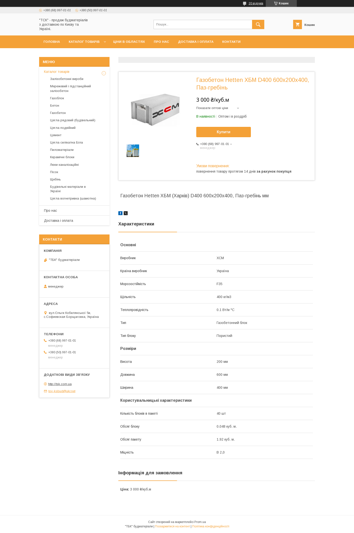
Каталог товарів (84, 42)
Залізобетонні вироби (66, 79)
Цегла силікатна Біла (66, 142)
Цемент (55, 135)
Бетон (54, 105)
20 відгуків (256, 3)
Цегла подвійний (63, 128)
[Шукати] (258, 24)
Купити (224, 132)
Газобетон (58, 113)
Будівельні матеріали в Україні (68, 189)
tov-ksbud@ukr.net (61, 391)
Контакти (231, 42)
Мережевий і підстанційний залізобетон (70, 88)
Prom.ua (200, 522)
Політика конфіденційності (210, 526)
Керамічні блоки (62, 157)
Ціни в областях (129, 42)
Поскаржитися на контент (172, 526)
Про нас (161, 42)
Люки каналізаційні (64, 165)
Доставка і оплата (195, 42)
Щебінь (55, 179)
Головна (52, 42)
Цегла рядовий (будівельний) (72, 120)
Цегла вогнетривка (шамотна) (73, 198)
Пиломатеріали (62, 150)
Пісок (54, 172)
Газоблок (57, 98)
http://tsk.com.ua (60, 384)
